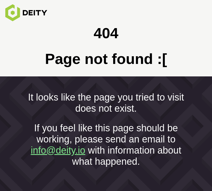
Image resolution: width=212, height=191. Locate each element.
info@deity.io (58, 150)
